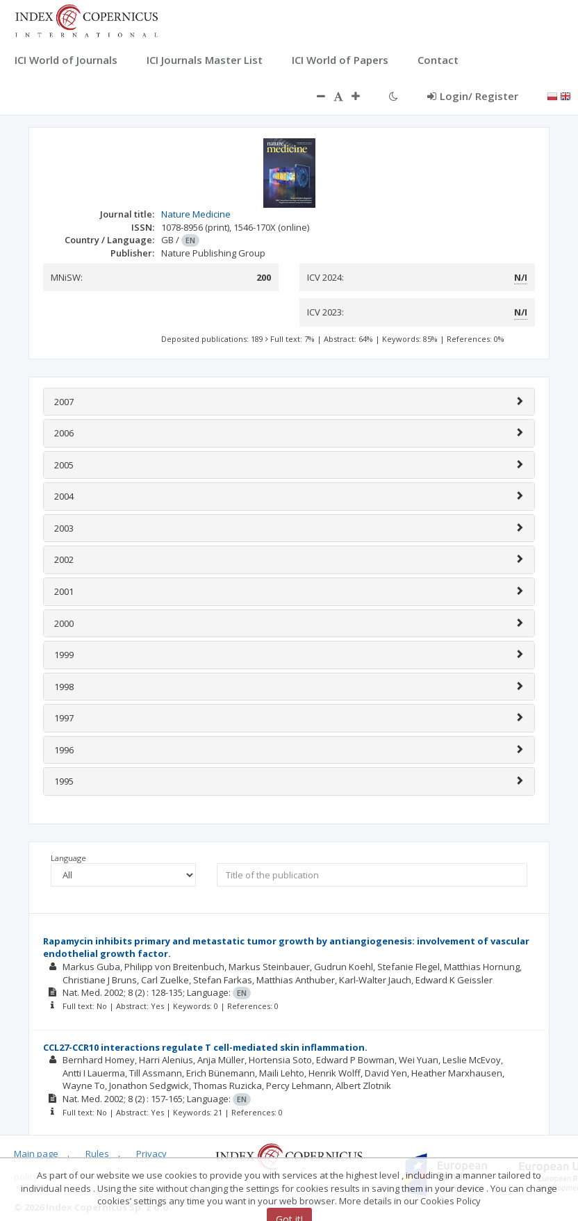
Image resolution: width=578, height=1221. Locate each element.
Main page (36, 1153)
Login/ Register (472, 96)
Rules (97, 1153)
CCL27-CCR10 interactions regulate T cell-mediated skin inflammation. (205, 1047)
